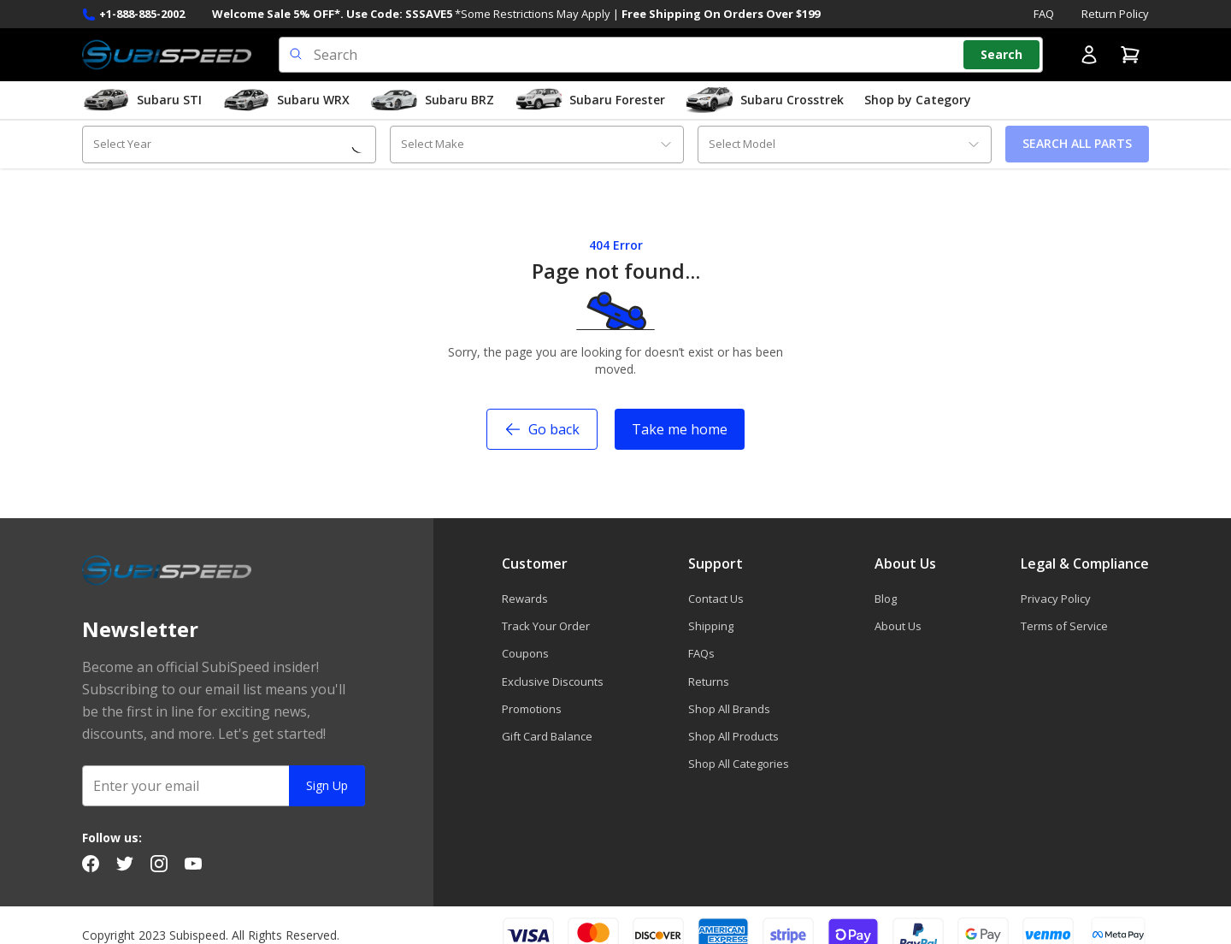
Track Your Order (546, 626)
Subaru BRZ (432, 100)
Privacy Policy (1056, 598)
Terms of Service (1064, 626)
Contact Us (716, 598)
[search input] (661, 55)
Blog (886, 598)
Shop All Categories (738, 763)
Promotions (532, 709)
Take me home (679, 429)
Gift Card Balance (547, 736)
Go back (542, 429)
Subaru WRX (286, 100)
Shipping (710, 626)
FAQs (701, 653)
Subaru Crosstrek (765, 100)
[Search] (1001, 54)
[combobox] (229, 144)
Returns (708, 681)
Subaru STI (142, 100)
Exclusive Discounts (553, 681)
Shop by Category (917, 99)
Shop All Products (733, 736)
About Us (898, 626)
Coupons (525, 653)
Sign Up (327, 785)
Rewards (525, 598)
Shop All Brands (729, 709)
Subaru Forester (590, 100)
